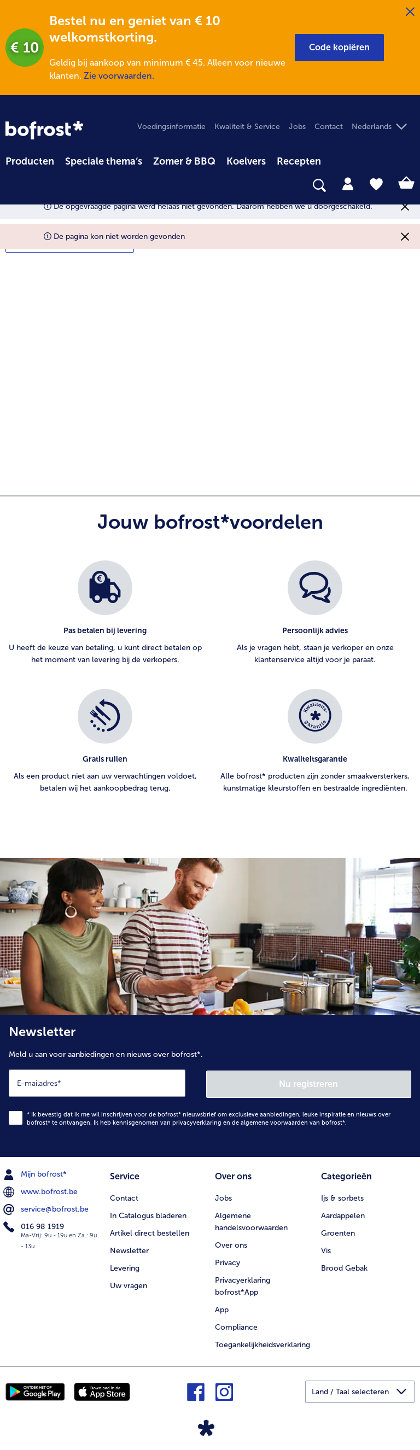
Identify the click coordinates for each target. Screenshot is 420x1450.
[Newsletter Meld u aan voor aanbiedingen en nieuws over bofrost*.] (210, 1085)
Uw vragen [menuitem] (128, 1284)
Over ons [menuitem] (231, 1243)
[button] (339, 47)
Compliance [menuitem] (236, 1325)
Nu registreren (309, 1082)
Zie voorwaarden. (119, 76)
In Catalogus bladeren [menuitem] (148, 1214)
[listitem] (105, 619)
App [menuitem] (222, 1308)
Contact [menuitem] (328, 126)
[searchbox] (12, 185)
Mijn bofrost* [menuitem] (36, 1173)
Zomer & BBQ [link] (184, 161)
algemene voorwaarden (274, 1121)
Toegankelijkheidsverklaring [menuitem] (262, 1343)
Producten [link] (29, 161)
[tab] (347, 183)
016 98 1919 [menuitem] (34, 1225)
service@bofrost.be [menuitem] (47, 1208)
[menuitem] (29, 159)
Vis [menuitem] (326, 1249)
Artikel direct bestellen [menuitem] (149, 1231)
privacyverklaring (196, 1121)
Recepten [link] (299, 161)
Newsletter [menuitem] (129, 1249)
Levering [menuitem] (124, 1266)
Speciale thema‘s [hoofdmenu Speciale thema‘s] (103, 161)
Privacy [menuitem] (227, 1261)
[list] (210, 688)
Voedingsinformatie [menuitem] (171, 126)
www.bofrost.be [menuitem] (41, 1190)
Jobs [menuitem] (297, 126)
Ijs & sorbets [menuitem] (342, 1196)
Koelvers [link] (246, 161)
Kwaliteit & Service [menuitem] (247, 126)
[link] (44, 130)
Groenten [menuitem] (338, 1231)
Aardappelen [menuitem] (343, 1214)
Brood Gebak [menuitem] (344, 1266)
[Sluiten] (410, 12)
